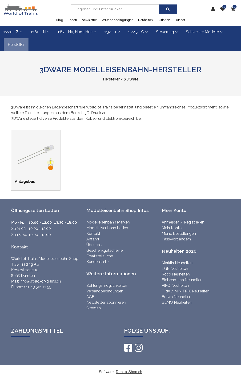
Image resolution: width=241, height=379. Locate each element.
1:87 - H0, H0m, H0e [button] (77, 32)
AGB (90, 297)
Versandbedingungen (117, 20)
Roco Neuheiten (176, 274)
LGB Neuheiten (175, 268)
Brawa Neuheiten (176, 297)
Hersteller (16, 44)
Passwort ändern (176, 239)
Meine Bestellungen (179, 233)
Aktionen (163, 20)
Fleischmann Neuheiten (182, 280)
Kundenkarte (97, 261)
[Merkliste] (223, 9)
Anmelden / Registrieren (183, 222)
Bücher (180, 20)
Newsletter (89, 20)
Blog (59, 20)
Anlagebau (25, 181)
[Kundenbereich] (214, 9)
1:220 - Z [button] (13, 32)
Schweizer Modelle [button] (204, 32)
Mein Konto (172, 228)
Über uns (94, 245)
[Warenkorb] (234, 9)
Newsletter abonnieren (106, 302)
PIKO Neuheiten (175, 285)
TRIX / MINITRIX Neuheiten (185, 291)
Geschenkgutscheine (104, 250)
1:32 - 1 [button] (112, 32)
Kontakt (93, 233)
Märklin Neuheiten (177, 263)
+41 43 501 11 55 (37, 287)
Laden (72, 20)
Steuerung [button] (166, 32)
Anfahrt (92, 239)
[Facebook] (128, 348)
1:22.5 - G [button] (138, 32)
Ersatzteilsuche (99, 256)
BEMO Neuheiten (177, 302)
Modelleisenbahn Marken (108, 222)
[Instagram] (138, 348)
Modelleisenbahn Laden (107, 228)
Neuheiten (145, 20)
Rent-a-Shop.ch (129, 372)
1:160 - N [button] (40, 32)
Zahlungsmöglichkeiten (106, 285)
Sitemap (93, 308)
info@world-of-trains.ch (40, 281)
